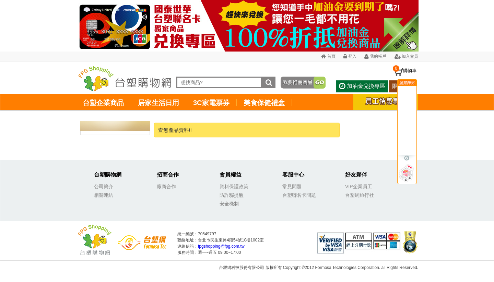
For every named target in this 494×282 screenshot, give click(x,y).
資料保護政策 (234, 186)
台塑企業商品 (103, 102)
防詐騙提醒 (232, 195)
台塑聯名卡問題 (299, 195)
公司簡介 (103, 186)
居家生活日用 (158, 102)
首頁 (328, 56)
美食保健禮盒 (264, 102)
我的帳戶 (375, 56)
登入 (349, 56)
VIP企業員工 (358, 186)
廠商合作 (166, 186)
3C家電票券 (211, 102)
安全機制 (229, 203)
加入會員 (406, 56)
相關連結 (103, 195)
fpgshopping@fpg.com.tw (221, 246)
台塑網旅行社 (359, 195)
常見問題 (292, 186)
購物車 (409, 70)
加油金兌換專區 (362, 86)
